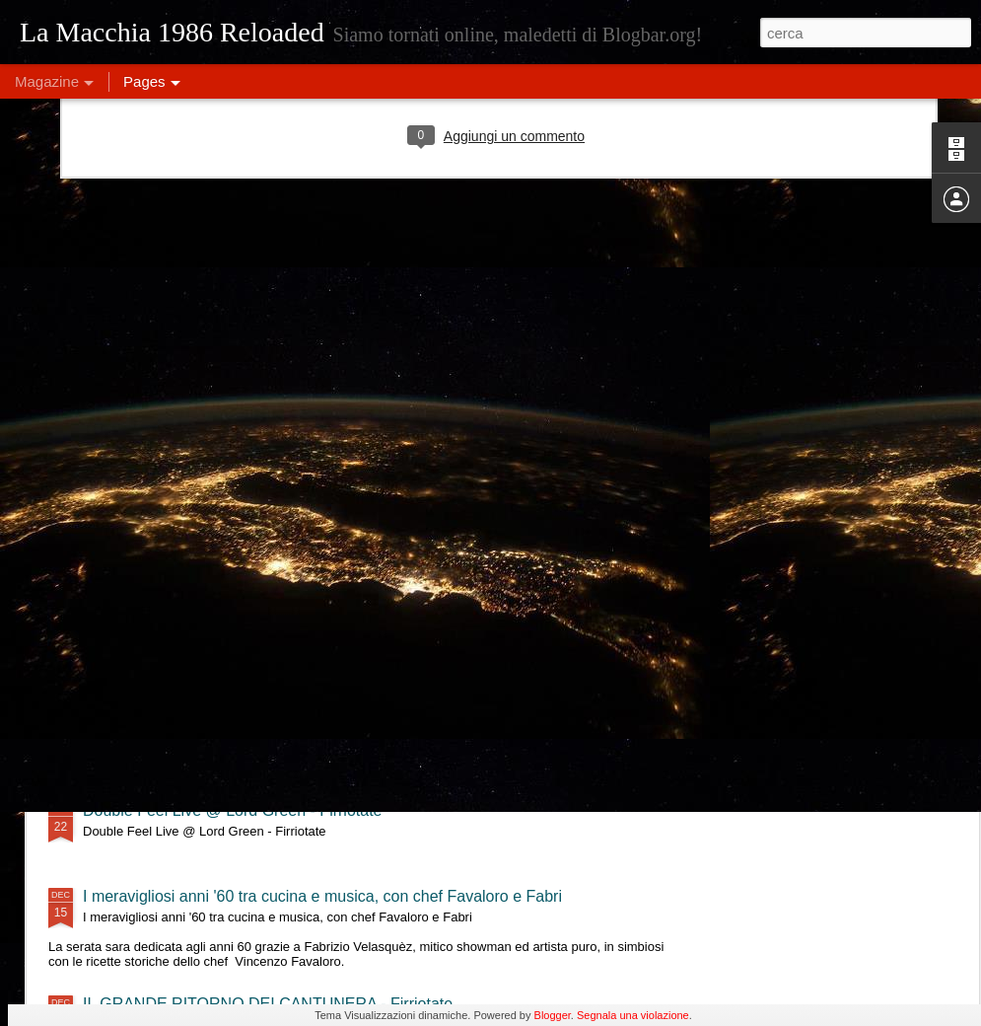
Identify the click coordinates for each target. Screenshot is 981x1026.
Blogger (552, 1015)
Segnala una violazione (633, 1015)
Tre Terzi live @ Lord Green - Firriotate (217, 638)
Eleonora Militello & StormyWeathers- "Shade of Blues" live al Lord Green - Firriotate (377, 724)
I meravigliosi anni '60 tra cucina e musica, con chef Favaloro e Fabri (322, 896)
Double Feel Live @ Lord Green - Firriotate (232, 810)
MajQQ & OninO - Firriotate (178, 553)
